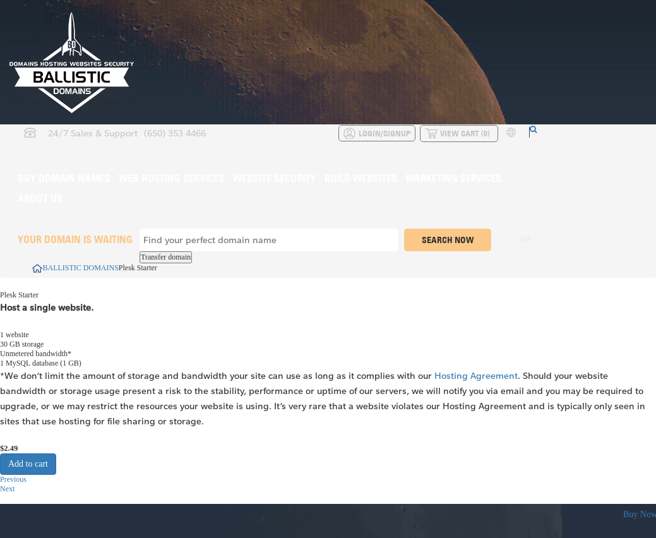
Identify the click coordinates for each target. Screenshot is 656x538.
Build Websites (361, 178)
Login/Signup (384, 133)
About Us (40, 198)
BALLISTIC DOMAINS (75, 267)
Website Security (274, 178)
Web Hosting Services (171, 178)
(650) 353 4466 (175, 133)
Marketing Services (453, 178)
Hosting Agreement (476, 375)
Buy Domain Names (64, 178)
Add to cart (28, 464)
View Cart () (465, 133)
